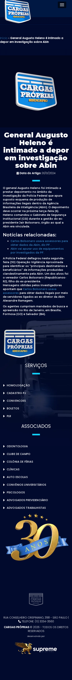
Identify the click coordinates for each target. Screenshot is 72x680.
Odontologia (17, 446)
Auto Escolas (17, 477)
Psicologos (16, 492)
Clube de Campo (18, 454)
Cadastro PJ (16, 393)
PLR (9, 416)
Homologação (18, 385)
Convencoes (16, 401)
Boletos (13, 408)
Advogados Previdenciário (27, 500)
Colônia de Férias (20, 462)
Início (3, 38)
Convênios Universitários (26, 485)
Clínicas (13, 469)
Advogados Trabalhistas (26, 508)
